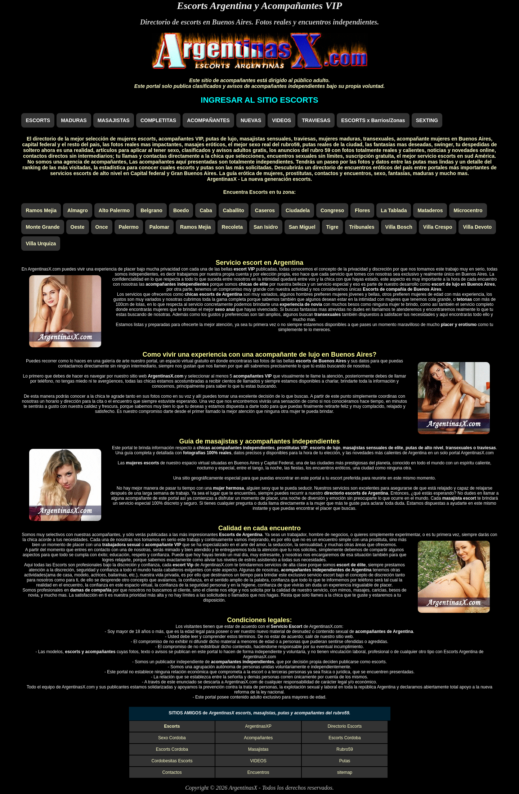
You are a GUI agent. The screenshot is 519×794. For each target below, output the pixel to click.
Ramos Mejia (41, 210)
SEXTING (427, 120)
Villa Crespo (437, 227)
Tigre (332, 227)
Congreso (332, 210)
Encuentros (258, 772)
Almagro (77, 210)
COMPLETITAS (158, 120)
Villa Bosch (398, 227)
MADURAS (74, 120)
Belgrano (151, 210)
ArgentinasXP (258, 726)
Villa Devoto (477, 227)
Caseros (265, 210)
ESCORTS (38, 120)
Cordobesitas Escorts (171, 760)
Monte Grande (42, 227)
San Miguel (302, 227)
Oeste (78, 227)
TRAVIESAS (316, 120)
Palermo (129, 227)
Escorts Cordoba (344, 737)
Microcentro (467, 210)
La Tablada (394, 210)
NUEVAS (251, 120)
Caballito (233, 210)
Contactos (172, 772)
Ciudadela (298, 210)
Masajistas (258, 749)
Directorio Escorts (345, 726)
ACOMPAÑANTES (208, 120)
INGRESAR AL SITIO (259, 99)
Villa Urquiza (41, 243)
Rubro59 (344, 749)
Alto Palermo (114, 210)
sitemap (344, 772)
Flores (362, 210)
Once (101, 227)
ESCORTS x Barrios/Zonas (373, 120)
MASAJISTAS (114, 120)
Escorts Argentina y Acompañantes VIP (259, 5)
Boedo (181, 210)
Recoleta (232, 227)
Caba (206, 210)
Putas (344, 760)
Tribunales (362, 227)
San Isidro (266, 227)
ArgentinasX (243, 788)
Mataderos (430, 210)
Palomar (159, 227)
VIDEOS (281, 120)
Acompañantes (258, 737)
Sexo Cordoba (172, 737)
